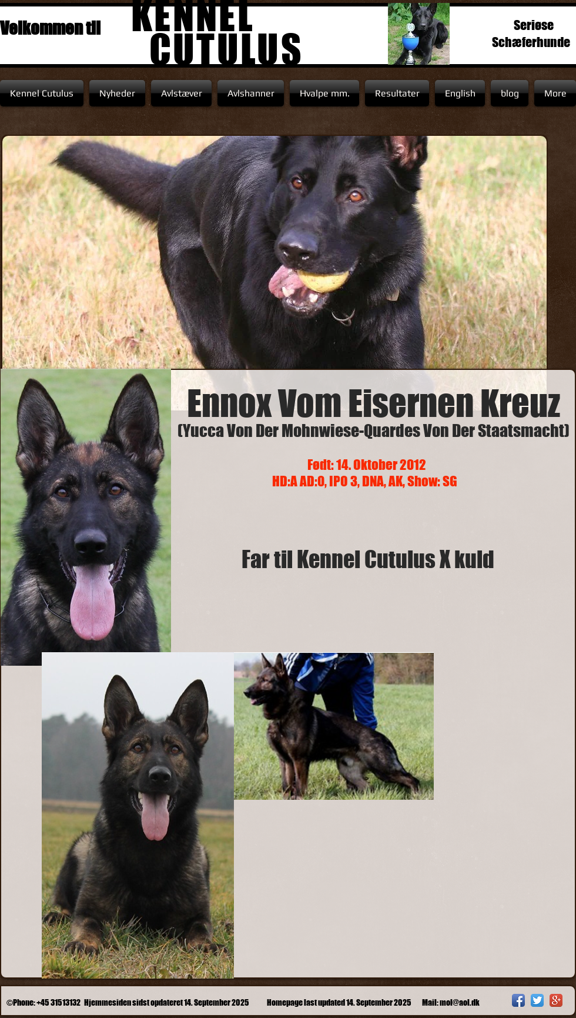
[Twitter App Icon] (537, 1000)
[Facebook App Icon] (518, 1000)
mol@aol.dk (460, 1002)
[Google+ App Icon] (556, 1000)
